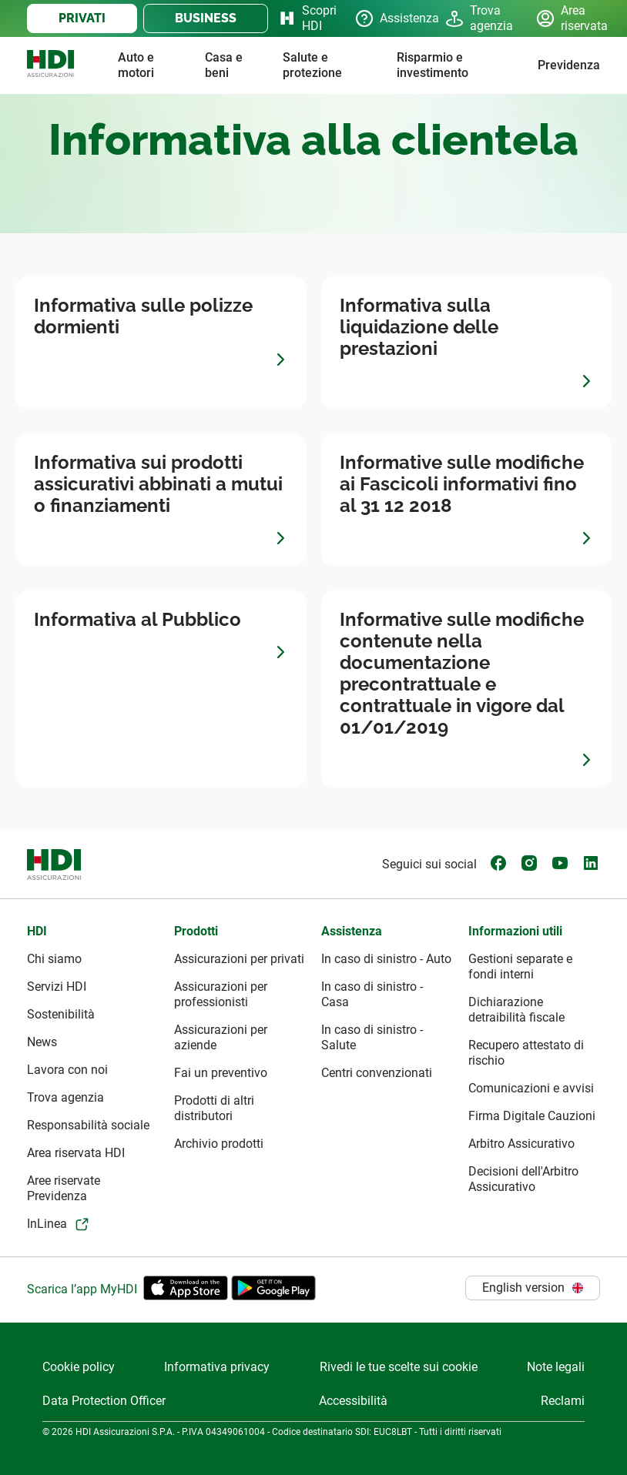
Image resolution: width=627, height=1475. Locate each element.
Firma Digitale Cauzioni (531, 1116)
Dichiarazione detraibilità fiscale (516, 1010)
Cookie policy (78, 1367)
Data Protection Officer (104, 1400)
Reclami (563, 1400)
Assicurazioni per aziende (220, 1037)
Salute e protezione (312, 65)
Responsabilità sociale (88, 1125)
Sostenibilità (61, 1014)
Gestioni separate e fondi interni (520, 967)
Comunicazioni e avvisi (531, 1088)
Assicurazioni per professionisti (220, 994)
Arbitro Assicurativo (521, 1143)
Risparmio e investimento (432, 65)
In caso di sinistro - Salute (372, 1037)
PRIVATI (82, 18)
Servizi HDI (56, 986)
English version (532, 1287)
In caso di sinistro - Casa (372, 994)
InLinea (47, 1223)
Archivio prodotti (218, 1143)
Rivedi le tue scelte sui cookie (399, 1367)
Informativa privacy (217, 1367)
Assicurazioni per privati (239, 959)
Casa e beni (224, 65)
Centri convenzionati (376, 1072)
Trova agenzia (478, 18)
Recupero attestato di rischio (526, 1053)
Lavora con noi (67, 1069)
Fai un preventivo (220, 1072)
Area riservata (568, 18)
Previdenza (569, 65)
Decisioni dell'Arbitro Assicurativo (523, 1179)
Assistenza (388, 18)
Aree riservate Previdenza (63, 1188)
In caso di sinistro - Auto (386, 959)
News (42, 1042)
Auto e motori (136, 65)
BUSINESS (205, 18)
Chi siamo (54, 959)
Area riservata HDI (76, 1153)
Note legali (556, 1367)
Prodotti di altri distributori (214, 1108)
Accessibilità (353, 1400)
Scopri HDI (303, 18)
